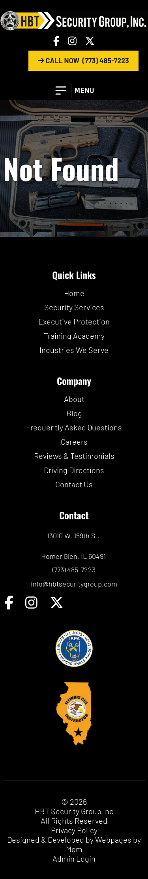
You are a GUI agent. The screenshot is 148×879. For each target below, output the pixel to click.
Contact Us (74, 484)
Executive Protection (74, 321)
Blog (74, 413)
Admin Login (74, 858)
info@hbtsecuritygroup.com (74, 583)
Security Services (74, 307)
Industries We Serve (74, 350)
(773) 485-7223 (74, 569)
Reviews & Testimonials (74, 455)
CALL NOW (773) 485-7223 (83, 60)
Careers (74, 441)
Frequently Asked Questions (74, 427)
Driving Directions (74, 470)
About (74, 399)
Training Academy (74, 335)
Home (74, 293)
